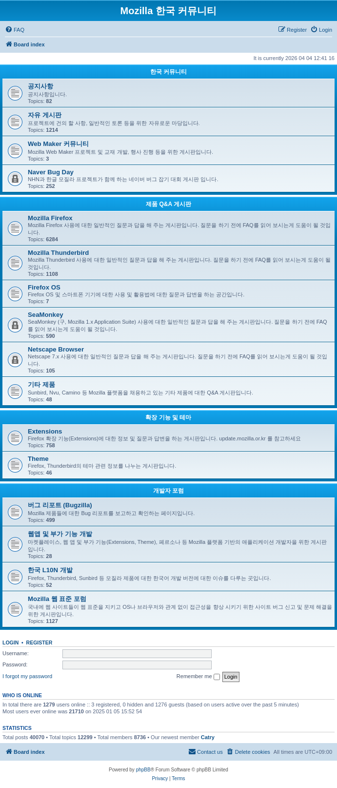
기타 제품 (41, 384)
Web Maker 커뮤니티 (58, 143)
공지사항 (40, 86)
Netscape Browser (56, 349)
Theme (38, 458)
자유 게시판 (44, 115)
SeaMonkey (45, 314)
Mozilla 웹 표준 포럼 (57, 598)
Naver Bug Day (51, 172)
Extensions (45, 431)
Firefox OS (44, 287)
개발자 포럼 (168, 490)
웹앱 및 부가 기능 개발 (60, 534)
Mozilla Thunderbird (58, 252)
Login (10, 642)
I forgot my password (27, 676)
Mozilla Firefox (50, 218)
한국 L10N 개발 (50, 570)
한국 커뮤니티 (168, 71)
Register (39, 642)
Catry (208, 737)
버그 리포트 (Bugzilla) (60, 505)
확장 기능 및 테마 (168, 417)
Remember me (198, 676)
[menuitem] (14, 30)
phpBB (143, 769)
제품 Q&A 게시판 (168, 204)
